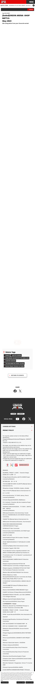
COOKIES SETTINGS (4, 682)
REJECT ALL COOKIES (29, 682)
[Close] (33, 673)
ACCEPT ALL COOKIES (20, 682)
